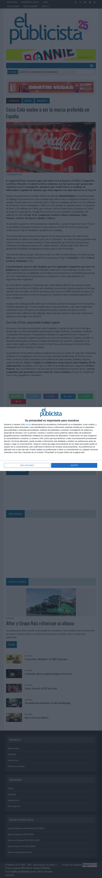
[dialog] (51, 439)
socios (28, 425)
